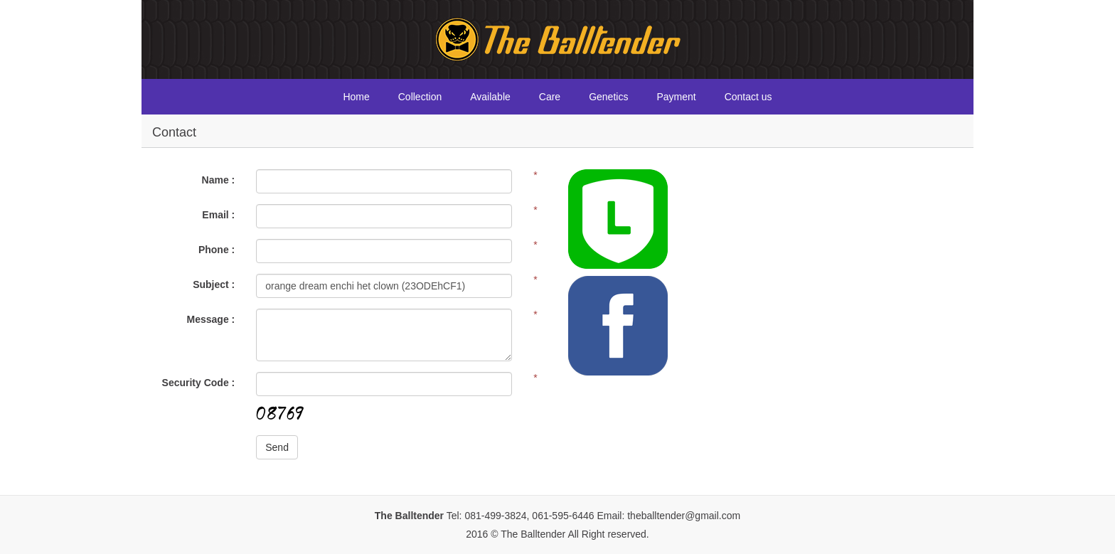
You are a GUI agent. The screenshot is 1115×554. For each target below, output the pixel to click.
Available (490, 96)
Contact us (748, 96)
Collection (420, 96)
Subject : (214, 284)
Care (549, 96)
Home (356, 96)
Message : (211, 319)
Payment (675, 96)
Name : (218, 180)
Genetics (608, 96)
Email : (218, 214)
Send (277, 447)
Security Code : (198, 382)
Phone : (216, 249)
